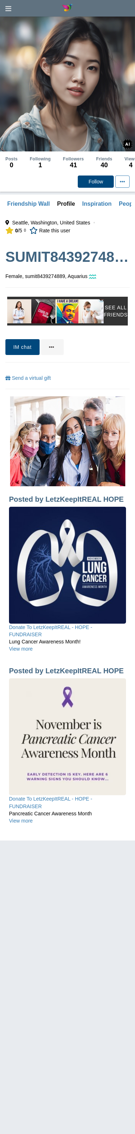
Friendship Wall (28, 204)
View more (21, 649)
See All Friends (115, 311)
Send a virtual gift (28, 378)
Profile (66, 204)
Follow (96, 182)
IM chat (22, 347)
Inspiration (97, 204)
